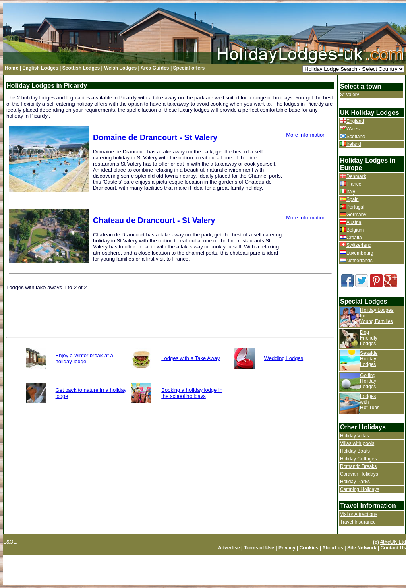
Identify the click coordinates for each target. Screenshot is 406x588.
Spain (352, 199)
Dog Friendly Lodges (368, 337)
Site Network (362, 548)
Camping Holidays (359, 489)
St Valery (349, 94)
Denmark (356, 176)
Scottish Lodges (81, 68)
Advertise (229, 548)
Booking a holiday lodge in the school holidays (191, 393)
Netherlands (359, 260)
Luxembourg (359, 253)
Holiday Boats (355, 451)
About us (332, 548)
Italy (350, 192)
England (355, 121)
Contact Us (393, 548)
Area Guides (155, 68)
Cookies (309, 548)
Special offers (189, 68)
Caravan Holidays (359, 474)
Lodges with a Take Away (190, 358)
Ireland (353, 144)
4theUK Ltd (393, 542)
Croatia (354, 237)
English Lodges (40, 68)
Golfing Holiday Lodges (368, 381)
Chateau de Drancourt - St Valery (154, 220)
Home (11, 68)
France (353, 184)
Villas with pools (357, 443)
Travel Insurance (358, 522)
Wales (353, 129)
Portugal (355, 207)
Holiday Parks (355, 481)
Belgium (355, 230)
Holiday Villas (354, 436)
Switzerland (358, 245)
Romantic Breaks (358, 466)
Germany (356, 214)
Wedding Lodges (283, 358)
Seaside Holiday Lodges (368, 358)
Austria (353, 222)
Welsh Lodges (120, 68)
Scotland (355, 136)
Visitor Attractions (358, 514)
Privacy (287, 548)
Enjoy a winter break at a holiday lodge (84, 358)
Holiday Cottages (358, 459)
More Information (305, 135)
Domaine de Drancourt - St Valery (155, 137)
